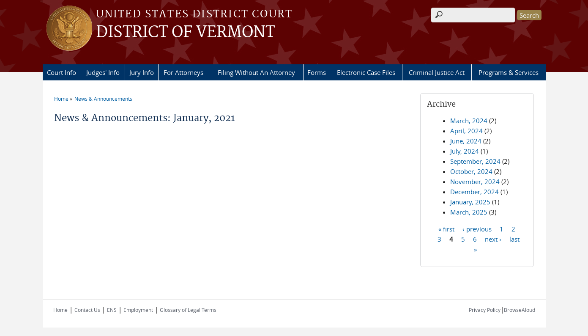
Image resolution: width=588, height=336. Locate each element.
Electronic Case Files (366, 72)
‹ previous (477, 228)
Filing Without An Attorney (256, 72)
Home (61, 98)
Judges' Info (103, 72)
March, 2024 (468, 120)
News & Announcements (103, 98)
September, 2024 (475, 161)
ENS (112, 309)
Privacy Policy (484, 309)
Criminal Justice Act (437, 72)
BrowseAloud (519, 309)
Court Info (61, 72)
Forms (316, 72)
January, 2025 (470, 202)
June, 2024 (465, 141)
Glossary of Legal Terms (188, 309)
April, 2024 (466, 131)
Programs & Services (509, 72)
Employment (138, 309)
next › (493, 238)
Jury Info (141, 72)
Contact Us (87, 309)
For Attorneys (183, 72)
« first (446, 228)
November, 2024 (475, 181)
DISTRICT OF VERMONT (185, 32)
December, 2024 (474, 191)
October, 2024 (471, 171)
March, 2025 (468, 212)
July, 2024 (464, 151)
